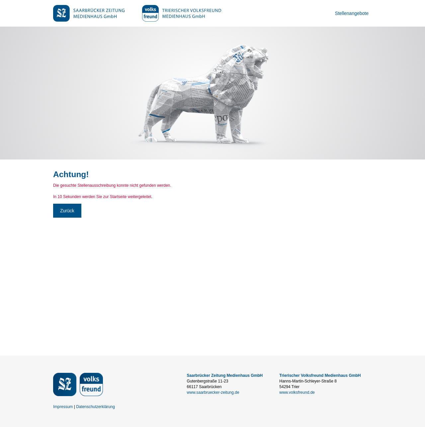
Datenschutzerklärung (95, 406)
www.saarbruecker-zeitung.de (213, 392)
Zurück (67, 210)
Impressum (63, 406)
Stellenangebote (352, 13)
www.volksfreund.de (297, 392)
